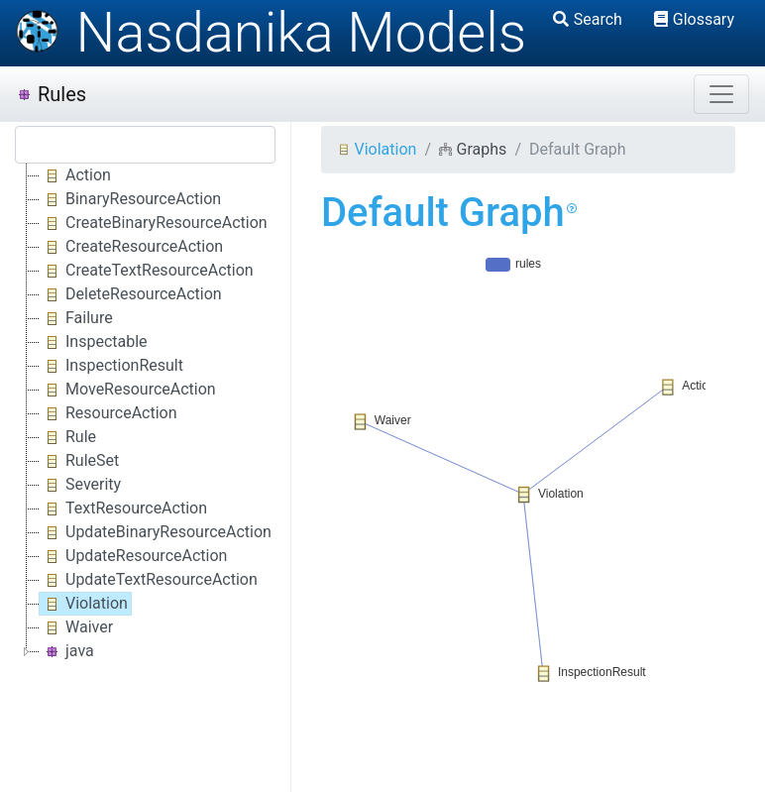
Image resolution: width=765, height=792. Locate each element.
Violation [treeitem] (84, 604)
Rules (51, 94)
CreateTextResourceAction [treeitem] (147, 271)
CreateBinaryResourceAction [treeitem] (154, 223)
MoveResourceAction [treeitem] (128, 389)
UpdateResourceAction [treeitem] (133, 556)
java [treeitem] (67, 651)
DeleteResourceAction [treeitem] (131, 294)
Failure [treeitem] (76, 318)
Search (587, 19)
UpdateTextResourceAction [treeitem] (149, 580)
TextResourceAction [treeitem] (123, 508)
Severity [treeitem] (80, 485)
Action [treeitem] (75, 175)
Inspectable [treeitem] (94, 342)
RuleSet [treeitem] (79, 461)
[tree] (145, 413)
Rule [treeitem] (68, 437)
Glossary (694, 19)
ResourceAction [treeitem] (108, 413)
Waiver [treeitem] (76, 627)
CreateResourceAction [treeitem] (131, 247)
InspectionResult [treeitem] (111, 366)
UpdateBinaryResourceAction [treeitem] (156, 532)
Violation (376, 149)
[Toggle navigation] (721, 94)
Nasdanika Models (270, 32)
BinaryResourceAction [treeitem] (130, 199)
